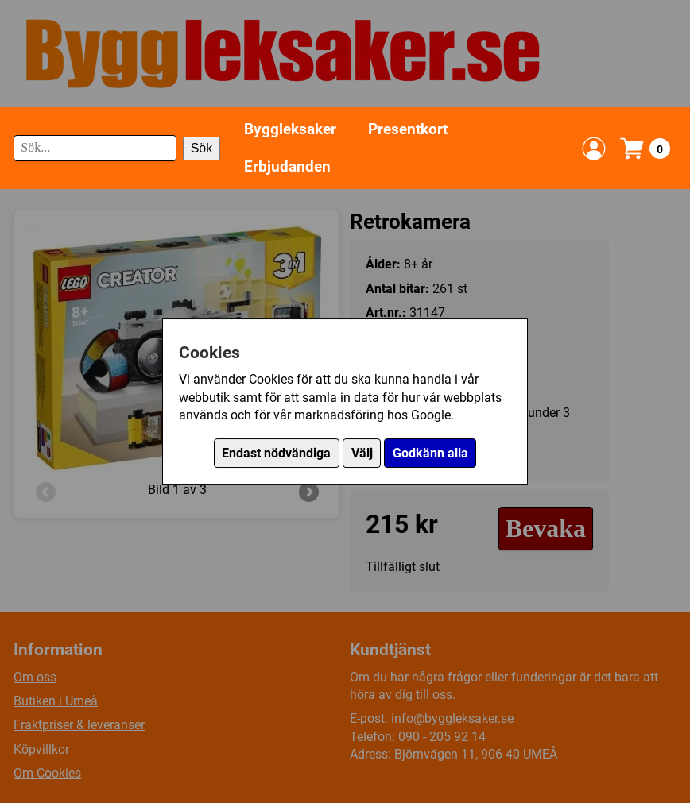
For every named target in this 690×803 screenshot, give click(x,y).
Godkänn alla (430, 453)
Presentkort (408, 129)
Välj (362, 453)
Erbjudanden (287, 166)
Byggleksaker (290, 129)
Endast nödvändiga (276, 453)
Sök (202, 148)
